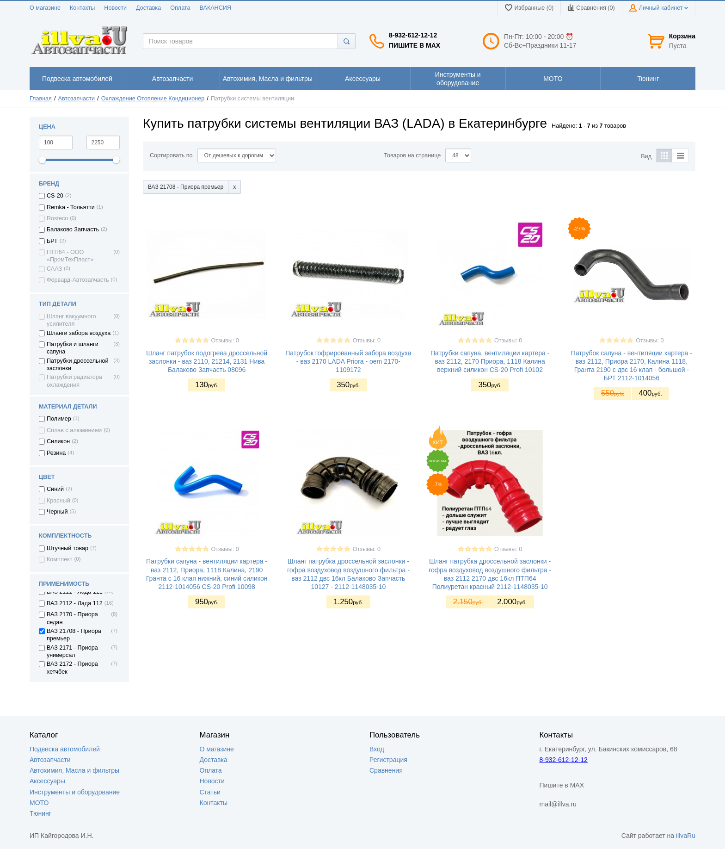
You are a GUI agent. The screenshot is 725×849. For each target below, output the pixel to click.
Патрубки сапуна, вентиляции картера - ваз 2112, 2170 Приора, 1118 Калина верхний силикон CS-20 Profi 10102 (489, 361)
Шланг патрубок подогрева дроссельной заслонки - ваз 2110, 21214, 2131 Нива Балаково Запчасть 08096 (206, 361)
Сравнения (386, 770)
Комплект (60, 559)
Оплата (180, 8)
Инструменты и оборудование (75, 792)
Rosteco (57, 218)
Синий (55, 489)
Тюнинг (40, 813)
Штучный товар (67, 548)
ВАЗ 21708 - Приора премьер (74, 635)
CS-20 (55, 195)
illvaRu (685, 835)
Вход (376, 749)
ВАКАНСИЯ (215, 8)
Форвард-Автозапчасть (78, 280)
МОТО (39, 802)
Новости (115, 8)
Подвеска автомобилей (65, 749)
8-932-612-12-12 (413, 35)
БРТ (52, 241)
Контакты (82, 8)
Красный (58, 500)
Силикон (58, 441)
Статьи (210, 792)
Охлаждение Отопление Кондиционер (153, 98)
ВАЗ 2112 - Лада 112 (75, 603)
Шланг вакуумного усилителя (71, 320)
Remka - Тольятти (71, 207)
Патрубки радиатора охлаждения (74, 381)
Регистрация (388, 759)
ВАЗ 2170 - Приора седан (72, 618)
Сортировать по (171, 155)
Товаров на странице (412, 155)
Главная (41, 98)
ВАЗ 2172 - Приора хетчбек (72, 668)
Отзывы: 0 (225, 340)
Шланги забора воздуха (79, 333)
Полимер (59, 418)
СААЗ (54, 269)
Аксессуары (47, 781)
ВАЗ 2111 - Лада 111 (75, 592)
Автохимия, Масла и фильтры (74, 770)
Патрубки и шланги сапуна (72, 348)
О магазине (45, 8)
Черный (57, 511)
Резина (56, 453)
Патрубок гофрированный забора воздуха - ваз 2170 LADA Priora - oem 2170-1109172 (348, 361)
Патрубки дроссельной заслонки (78, 365)
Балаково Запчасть (73, 229)
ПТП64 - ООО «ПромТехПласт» (70, 256)
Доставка (148, 8)
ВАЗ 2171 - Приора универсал (72, 651)
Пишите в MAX (414, 45)
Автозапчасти (76, 98)
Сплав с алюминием (74, 430)
